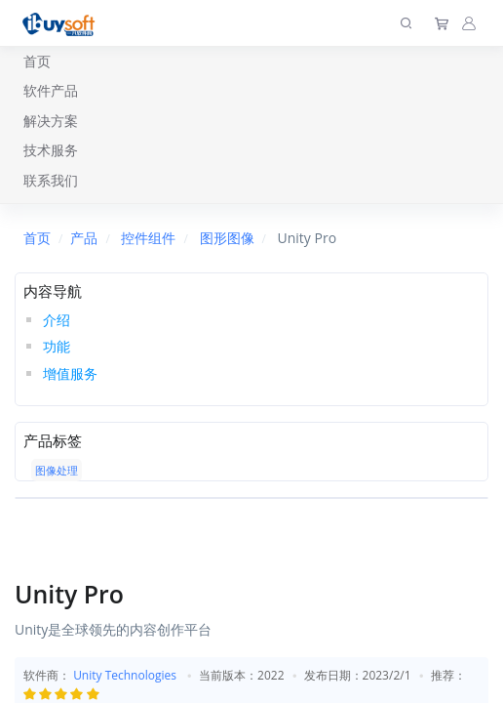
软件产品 (50, 90)
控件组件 (148, 237)
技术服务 (50, 150)
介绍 (56, 319)
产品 (83, 237)
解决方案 (50, 120)
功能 (56, 346)
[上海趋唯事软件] (62, 23)
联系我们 (50, 180)
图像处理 (56, 470)
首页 (37, 61)
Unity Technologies (124, 675)
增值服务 (70, 373)
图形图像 (227, 237)
